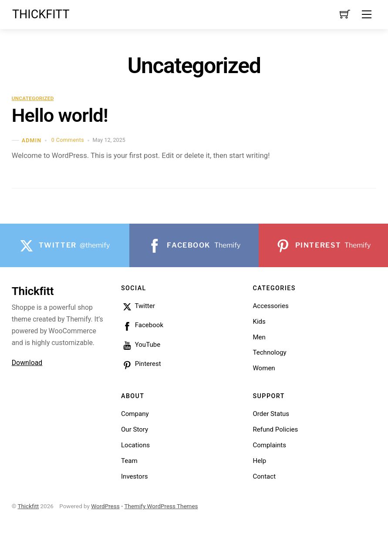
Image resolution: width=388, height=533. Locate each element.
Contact (264, 476)
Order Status (271, 414)
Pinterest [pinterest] (141, 364)
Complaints (269, 445)
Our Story (134, 429)
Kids (259, 321)
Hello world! (60, 115)
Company (135, 414)
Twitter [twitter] (138, 306)
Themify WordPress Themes (161, 506)
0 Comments (67, 140)
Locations (135, 445)
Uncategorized (33, 98)
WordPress (105, 506)
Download (27, 363)
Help (259, 461)
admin (32, 140)
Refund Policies (275, 429)
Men (259, 337)
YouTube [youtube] (140, 345)
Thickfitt (28, 506)
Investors (134, 476)
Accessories (270, 306)
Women (264, 368)
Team (129, 461)
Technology (269, 352)
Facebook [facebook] (142, 325)
